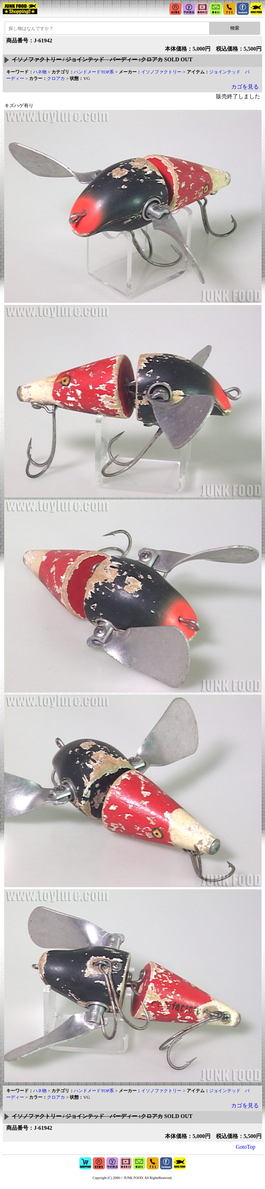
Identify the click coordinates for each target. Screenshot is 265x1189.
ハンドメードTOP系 (94, 71)
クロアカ (56, 78)
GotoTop (245, 1147)
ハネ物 (40, 71)
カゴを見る (245, 87)
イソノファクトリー (161, 71)
